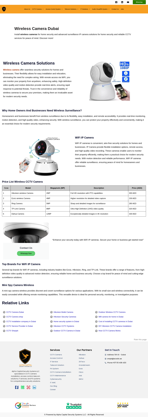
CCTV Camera (38, 9)
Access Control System (54, 9)
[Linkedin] (122, 2)
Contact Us (115, 9)
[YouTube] (128, 2)
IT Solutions (85, 9)
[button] (139, 2)
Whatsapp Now (26, 253)
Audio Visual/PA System (101, 9)
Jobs (122, 9)
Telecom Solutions (72, 9)
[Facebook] (116, 2)
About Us (27, 9)
